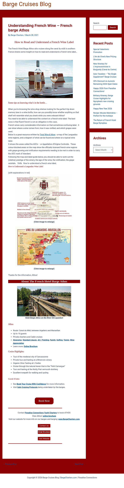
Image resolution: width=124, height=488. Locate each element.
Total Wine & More (47, 134)
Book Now (44, 400)
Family (53, 340)
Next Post (80, 464)
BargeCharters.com (68, 477)
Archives (97, 145)
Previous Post (10, 464)
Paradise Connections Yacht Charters (41, 413)
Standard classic (30, 340)
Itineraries (17, 340)
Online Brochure (31, 346)
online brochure (49, 416)
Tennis (67, 340)
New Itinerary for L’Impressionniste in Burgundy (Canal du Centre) (105, 67)
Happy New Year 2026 (102, 108)
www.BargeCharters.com (69, 419)
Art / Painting (44, 340)
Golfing (60, 340)
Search (96, 23)
